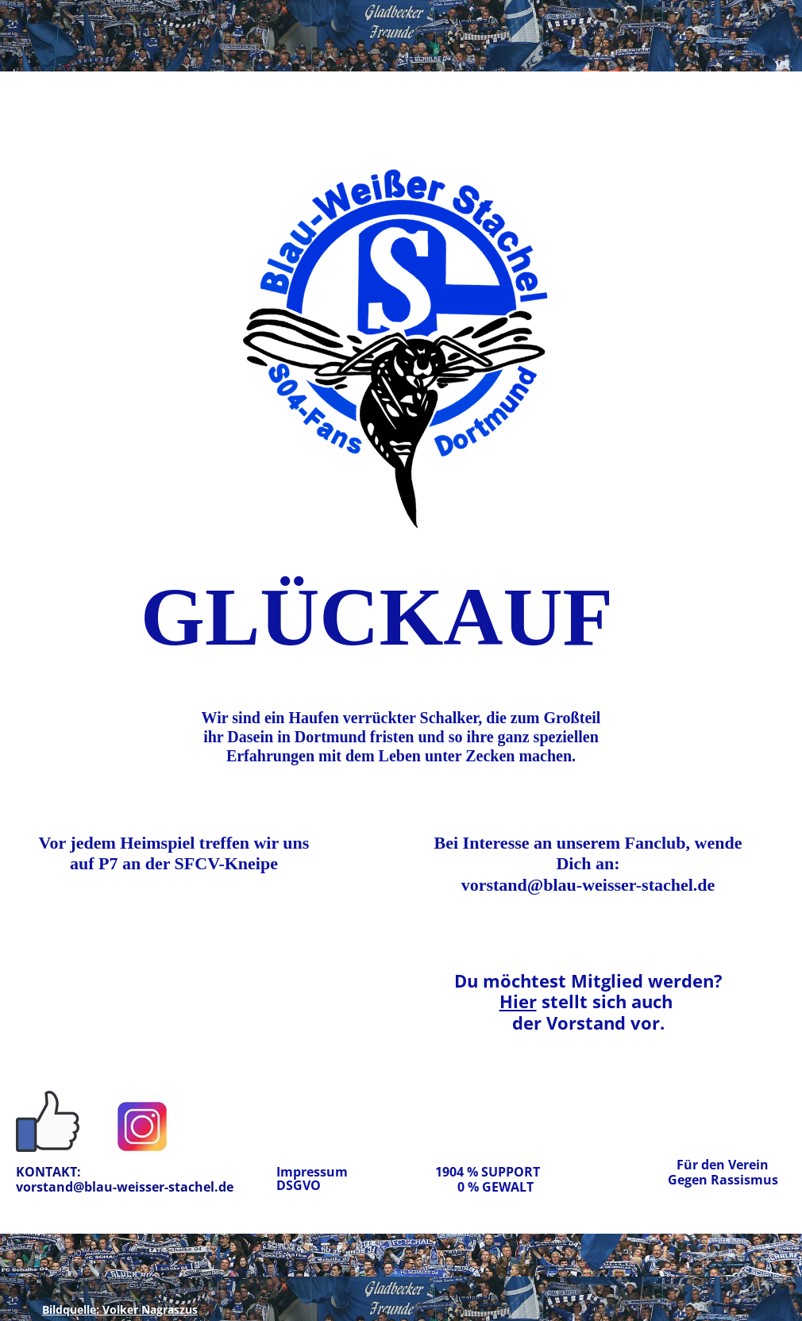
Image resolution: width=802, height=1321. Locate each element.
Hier (518, 1001)
